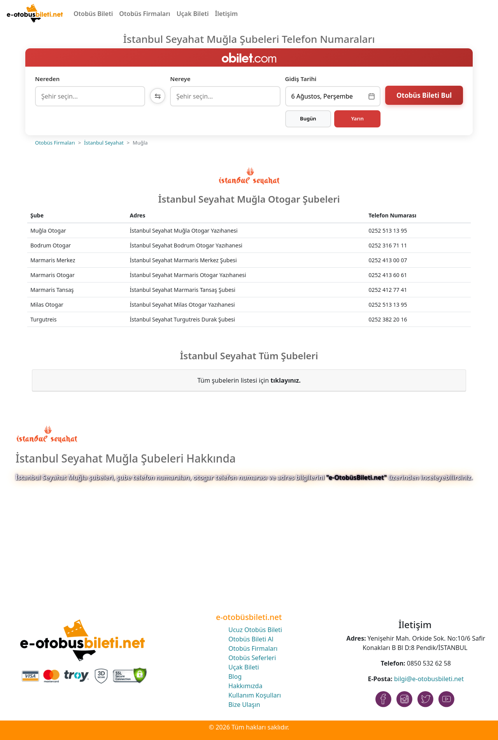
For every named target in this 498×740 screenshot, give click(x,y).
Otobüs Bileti (93, 13)
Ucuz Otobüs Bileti (255, 629)
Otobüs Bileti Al (251, 639)
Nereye (180, 79)
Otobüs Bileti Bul (424, 95)
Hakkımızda (245, 686)
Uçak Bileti (193, 13)
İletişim (226, 13)
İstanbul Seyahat (104, 142)
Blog (235, 676)
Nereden (47, 79)
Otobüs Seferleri (252, 657)
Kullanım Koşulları (254, 695)
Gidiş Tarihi (301, 79)
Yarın (357, 118)
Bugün (308, 118)
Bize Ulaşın (244, 704)
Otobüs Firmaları (144, 13)
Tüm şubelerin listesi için (249, 380)
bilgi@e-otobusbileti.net (429, 679)
